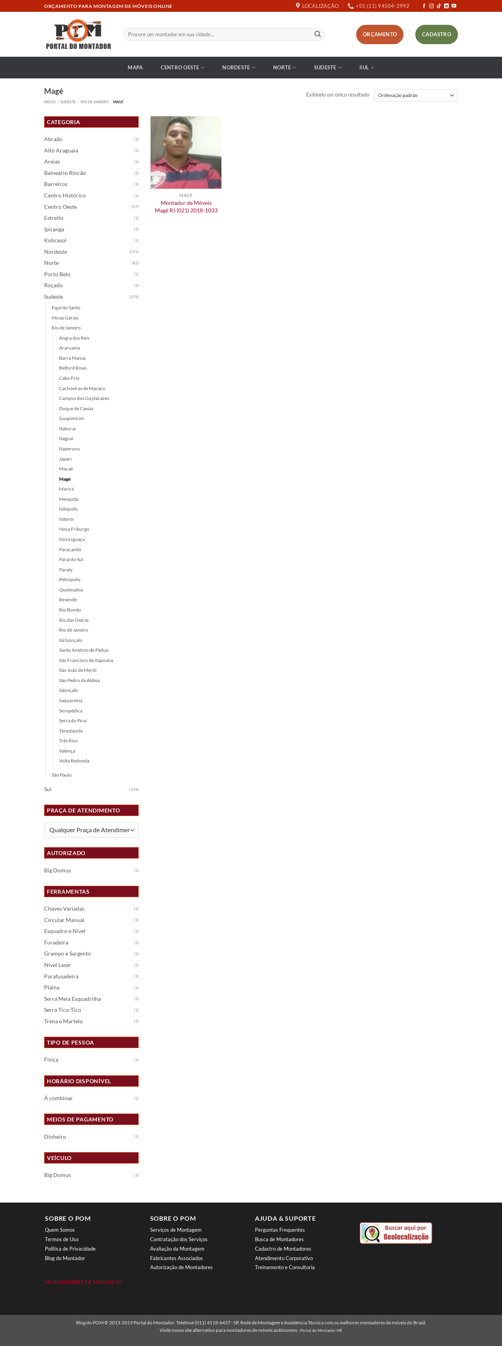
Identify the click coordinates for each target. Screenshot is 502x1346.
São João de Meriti (78, 670)
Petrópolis (69, 579)
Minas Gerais (65, 318)
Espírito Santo (66, 307)
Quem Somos (60, 1230)
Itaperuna (69, 449)
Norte (284, 67)
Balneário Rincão (65, 173)
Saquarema (70, 700)
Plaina (51, 987)
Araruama (69, 348)
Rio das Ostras (74, 620)
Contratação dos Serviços (179, 1239)
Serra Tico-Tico (62, 1010)
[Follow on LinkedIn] (446, 6)
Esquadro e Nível (65, 931)
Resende (68, 599)
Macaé (66, 469)
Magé (65, 479)
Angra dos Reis (74, 338)
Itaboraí (67, 428)
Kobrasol (55, 240)
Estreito (53, 218)
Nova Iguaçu (72, 539)
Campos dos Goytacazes (84, 398)
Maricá (66, 489)
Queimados (71, 590)
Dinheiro (55, 1137)
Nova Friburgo (74, 529)
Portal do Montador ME (321, 1330)
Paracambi (70, 549)
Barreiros (55, 184)
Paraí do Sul (71, 559)
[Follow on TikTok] (439, 6)
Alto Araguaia (61, 150)
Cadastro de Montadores (283, 1249)
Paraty (66, 570)
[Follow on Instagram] (431, 6)
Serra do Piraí (73, 720)
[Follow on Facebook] (424, 6)
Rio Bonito (70, 610)
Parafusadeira (61, 976)
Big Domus (57, 870)
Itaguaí (66, 438)
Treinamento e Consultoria (285, 1267)
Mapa (135, 67)
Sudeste (328, 67)
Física (51, 1059)
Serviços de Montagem (176, 1230)
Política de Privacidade (70, 1249)
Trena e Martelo (63, 1021)
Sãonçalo (68, 690)
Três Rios (68, 741)
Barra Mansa (72, 358)
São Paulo (62, 775)
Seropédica (70, 711)
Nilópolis (68, 509)
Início (50, 102)
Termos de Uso (61, 1239)
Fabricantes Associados (176, 1258)
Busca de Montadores (279, 1239)
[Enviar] (317, 34)
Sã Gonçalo (70, 640)
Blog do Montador (65, 1258)
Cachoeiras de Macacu (82, 388)
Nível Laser (57, 965)
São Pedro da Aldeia (79, 680)
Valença (67, 751)
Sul (366, 67)
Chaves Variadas (64, 908)
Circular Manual (64, 920)
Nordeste (238, 67)
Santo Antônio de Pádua (83, 650)
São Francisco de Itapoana (86, 660)
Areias (52, 161)
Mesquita (68, 499)
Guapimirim (71, 418)
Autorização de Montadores (181, 1267)
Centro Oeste (183, 67)
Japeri (65, 459)
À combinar (58, 1098)
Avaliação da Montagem (177, 1249)
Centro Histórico (65, 195)
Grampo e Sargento (67, 953)
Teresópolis (71, 731)
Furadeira (56, 942)
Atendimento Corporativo (284, 1258)
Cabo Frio (69, 378)
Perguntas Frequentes (280, 1230)
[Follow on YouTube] (454, 6)
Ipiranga (54, 229)
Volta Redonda (74, 761)
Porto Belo (57, 274)
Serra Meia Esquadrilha (72, 999)
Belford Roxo (73, 368)
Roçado (53, 285)
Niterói (66, 519)
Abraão (53, 139)
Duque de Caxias (76, 408)
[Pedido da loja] (416, 95)
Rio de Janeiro (94, 102)
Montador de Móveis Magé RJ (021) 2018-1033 (186, 206)
